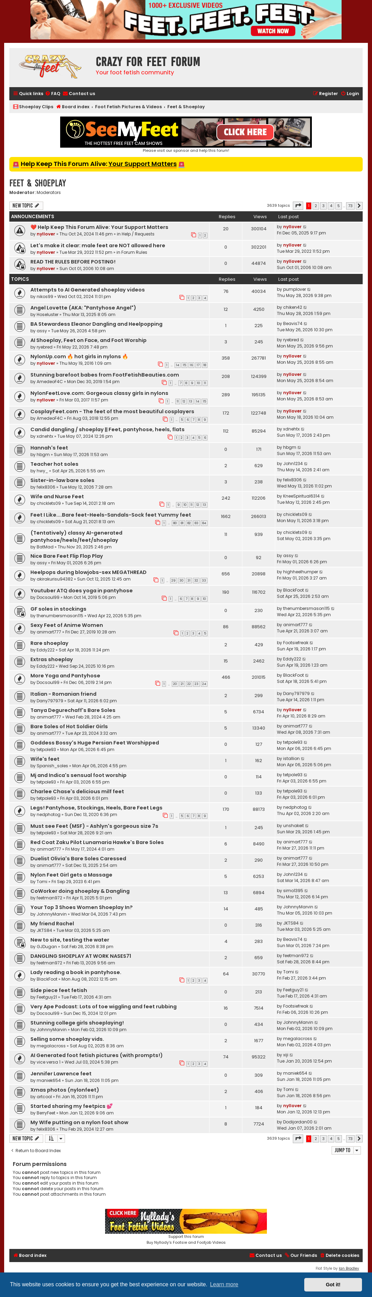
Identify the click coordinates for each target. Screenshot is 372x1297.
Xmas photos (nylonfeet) (64, 1089)
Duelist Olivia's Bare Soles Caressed (78, 858)
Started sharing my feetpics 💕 (71, 1106)
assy (42, 331)
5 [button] (338, 206)
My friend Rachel (52, 923)
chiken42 (292, 307)
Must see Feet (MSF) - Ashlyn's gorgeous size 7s (94, 826)
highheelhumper (300, 572)
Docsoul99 (48, 597)
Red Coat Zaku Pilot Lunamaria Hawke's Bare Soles (97, 842)
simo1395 (293, 890)
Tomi (42, 881)
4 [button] (331, 206)
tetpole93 (46, 749)
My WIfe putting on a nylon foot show (79, 1122)
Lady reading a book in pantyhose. (75, 972)
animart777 (49, 632)
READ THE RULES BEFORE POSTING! (72, 261)
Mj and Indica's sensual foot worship (78, 775)
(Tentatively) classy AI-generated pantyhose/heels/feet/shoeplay (76, 536)
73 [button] (350, 206)
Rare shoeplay (49, 643)
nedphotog (49, 814)
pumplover (294, 289)
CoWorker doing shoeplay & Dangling (80, 891)
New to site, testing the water (69, 939)
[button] (298, 206)
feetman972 (49, 898)
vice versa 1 (49, 1062)
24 (204, 684)
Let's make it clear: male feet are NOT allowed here (97, 245)
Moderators (49, 192)
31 (188, 580)
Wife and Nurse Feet (57, 496)
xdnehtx (45, 436)
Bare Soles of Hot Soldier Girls (69, 726)
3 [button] (323, 206)
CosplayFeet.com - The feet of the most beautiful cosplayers (112, 411)
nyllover (46, 234)
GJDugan (47, 946)
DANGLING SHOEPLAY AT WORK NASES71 (80, 956)
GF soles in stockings (58, 608)
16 (191, 365)
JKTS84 (44, 930)
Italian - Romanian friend (63, 694)
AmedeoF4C (50, 382)
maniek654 (49, 1080)
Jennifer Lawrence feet (61, 1073)
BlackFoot (293, 590)
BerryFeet (46, 1113)
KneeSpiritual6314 (301, 496)
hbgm (43, 454)
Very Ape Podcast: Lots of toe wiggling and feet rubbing (103, 1006)
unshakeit (293, 825)
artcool (44, 1097)
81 (182, 523)
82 (189, 523)
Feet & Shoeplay (37, 183)
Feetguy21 (47, 997)
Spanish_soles (52, 766)
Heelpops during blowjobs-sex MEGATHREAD (88, 572)
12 (184, 401)
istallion (291, 758)
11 (205, 383)
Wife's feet (44, 759)
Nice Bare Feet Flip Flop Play (66, 556)
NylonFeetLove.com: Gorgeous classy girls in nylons (99, 393)
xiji (285, 1055)
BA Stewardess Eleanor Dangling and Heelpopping (96, 324)
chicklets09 (49, 503)
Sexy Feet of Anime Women (66, 625)
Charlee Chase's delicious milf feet (77, 791)
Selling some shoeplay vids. (67, 1039)
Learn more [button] (224, 1284)
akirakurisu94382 (55, 579)
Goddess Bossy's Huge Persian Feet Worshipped (94, 742)
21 (182, 684)
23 (196, 684)
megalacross (51, 1046)
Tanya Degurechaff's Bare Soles (72, 710)
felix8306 (46, 487)
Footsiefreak (295, 643)
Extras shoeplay (51, 659)
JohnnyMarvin (52, 914)
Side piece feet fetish (58, 990)
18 (204, 365)
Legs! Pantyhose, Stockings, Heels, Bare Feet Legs (96, 807)
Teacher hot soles (54, 464)
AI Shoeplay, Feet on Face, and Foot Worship (88, 340)
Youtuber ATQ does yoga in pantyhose (81, 590)
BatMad (45, 547)
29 (173, 580)
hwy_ (42, 471)
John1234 (293, 463)
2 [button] (316, 206)
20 (175, 684)
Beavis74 (293, 323)
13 (190, 401)
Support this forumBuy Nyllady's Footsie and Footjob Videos (186, 1227)
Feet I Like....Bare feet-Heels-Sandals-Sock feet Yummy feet (110, 514)
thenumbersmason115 (60, 616)
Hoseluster (47, 314)
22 (189, 684)
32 (196, 580)
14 (177, 365)
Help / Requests (138, 234)
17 (198, 365)
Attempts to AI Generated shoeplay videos (87, 289)
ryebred (45, 347)
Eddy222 (46, 650)
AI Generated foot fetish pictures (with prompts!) (96, 1055)
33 (204, 580)
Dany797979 (50, 701)
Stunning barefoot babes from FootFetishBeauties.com (104, 374)
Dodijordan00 (298, 1122)
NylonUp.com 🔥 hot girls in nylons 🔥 (79, 356)
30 (181, 580)
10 (198, 383)
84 (204, 523)
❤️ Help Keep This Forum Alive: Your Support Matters (99, 227)
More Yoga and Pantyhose (65, 675)
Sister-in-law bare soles (62, 480)
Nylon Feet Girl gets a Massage (71, 874)
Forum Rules (134, 252)
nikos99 (45, 296)
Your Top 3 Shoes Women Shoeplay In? (81, 907)
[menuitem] (52, 94)
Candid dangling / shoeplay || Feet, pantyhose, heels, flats (107, 429)
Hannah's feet (49, 447)
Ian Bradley (349, 1268)
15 (184, 365)
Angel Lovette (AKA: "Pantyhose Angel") (83, 307)
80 (175, 523)
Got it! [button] (333, 1284)
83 (196, 523)
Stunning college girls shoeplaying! (77, 1022)
